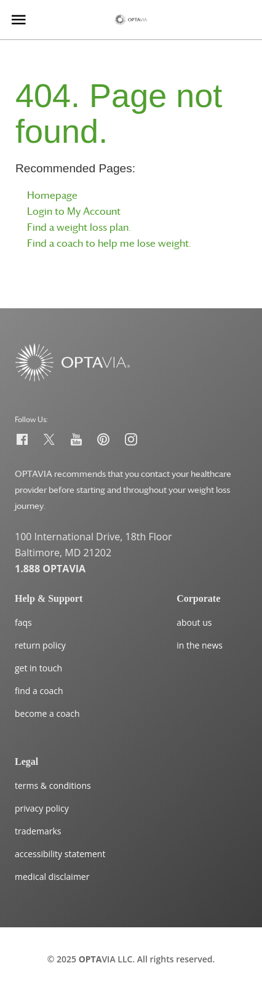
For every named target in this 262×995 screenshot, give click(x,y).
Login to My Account (74, 211)
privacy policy (42, 808)
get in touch (38, 668)
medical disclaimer (52, 876)
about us (194, 622)
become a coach (47, 713)
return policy (40, 645)
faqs (23, 622)
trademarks (38, 831)
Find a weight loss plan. (79, 227)
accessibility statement (60, 854)
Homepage (52, 195)
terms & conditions (53, 785)
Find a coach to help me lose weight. (109, 243)
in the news (200, 645)
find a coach (39, 691)
